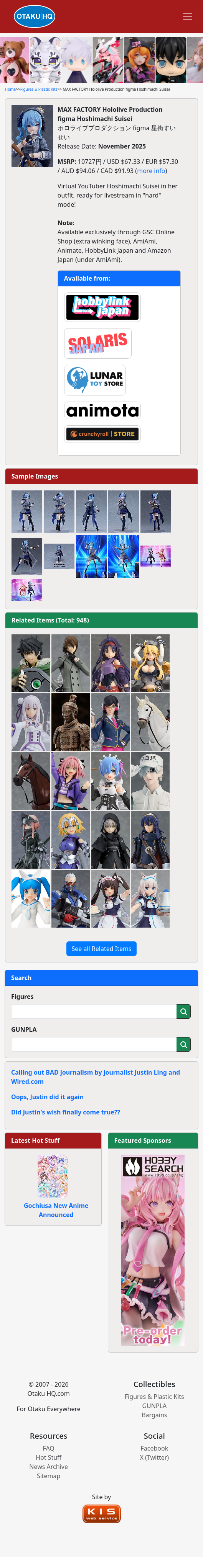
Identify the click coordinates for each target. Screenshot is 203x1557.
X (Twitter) (154, 1457)
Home (10, 89)
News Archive (48, 1466)
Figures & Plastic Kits (39, 89)
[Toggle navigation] (187, 16)
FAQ (48, 1448)
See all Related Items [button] (101, 948)
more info (151, 171)
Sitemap (49, 1476)
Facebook (154, 1448)
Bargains (154, 1415)
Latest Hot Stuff (35, 1140)
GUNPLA (24, 1029)
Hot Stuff (48, 1457)
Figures (22, 996)
